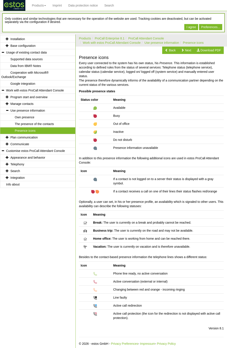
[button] (170, 50)
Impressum (147, 343)
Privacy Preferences (124, 343)
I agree (191, 27)
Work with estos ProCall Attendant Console (112, 42)
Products (39, 5)
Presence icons (193, 42)
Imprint (57, 5)
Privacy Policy (166, 343)
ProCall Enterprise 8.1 (109, 38)
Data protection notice (83, 5)
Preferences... (210, 27)
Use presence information (161, 42)
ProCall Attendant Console (146, 38)
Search (109, 5)
